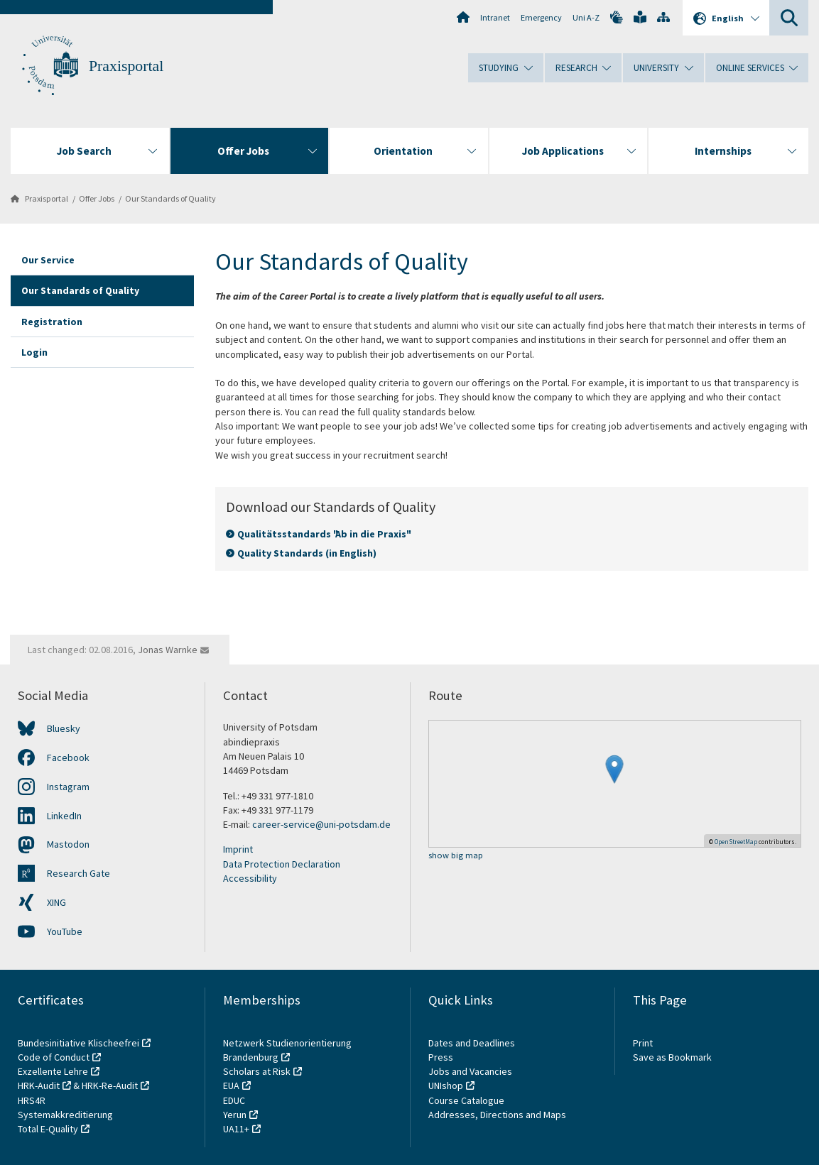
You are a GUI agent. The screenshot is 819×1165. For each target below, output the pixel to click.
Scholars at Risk (257, 1071)
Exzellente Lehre (53, 1071)
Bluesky (63, 728)
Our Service (48, 259)
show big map (455, 855)
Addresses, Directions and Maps (497, 1114)
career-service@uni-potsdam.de (321, 824)
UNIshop (445, 1085)
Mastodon (68, 844)
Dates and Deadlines (471, 1043)
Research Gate (78, 873)
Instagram (68, 786)
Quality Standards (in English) (306, 553)
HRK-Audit (39, 1085)
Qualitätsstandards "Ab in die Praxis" (323, 533)
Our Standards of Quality (170, 198)
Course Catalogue (466, 1100)
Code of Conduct (54, 1057)
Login (34, 352)
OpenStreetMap (736, 842)
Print (643, 1043)
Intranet (495, 17)
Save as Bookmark (672, 1057)
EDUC (234, 1100)
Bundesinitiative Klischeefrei (78, 1043)
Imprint (238, 849)
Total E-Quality (48, 1128)
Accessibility (250, 878)
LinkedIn (64, 815)
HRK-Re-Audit (110, 1085)
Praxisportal (126, 66)
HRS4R (31, 1100)
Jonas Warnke (167, 649)
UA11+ (236, 1128)
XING (56, 902)
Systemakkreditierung (65, 1114)
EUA (231, 1085)
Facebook (68, 757)
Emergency (541, 17)
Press (440, 1057)
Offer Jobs (96, 198)
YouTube (64, 931)
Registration (51, 321)
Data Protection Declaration (281, 864)
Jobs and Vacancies (470, 1071)
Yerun (234, 1114)
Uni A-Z (586, 17)
